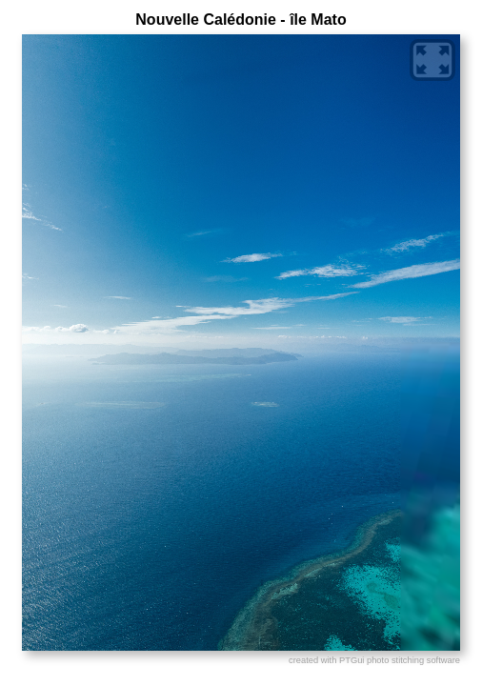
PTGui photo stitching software (399, 660)
